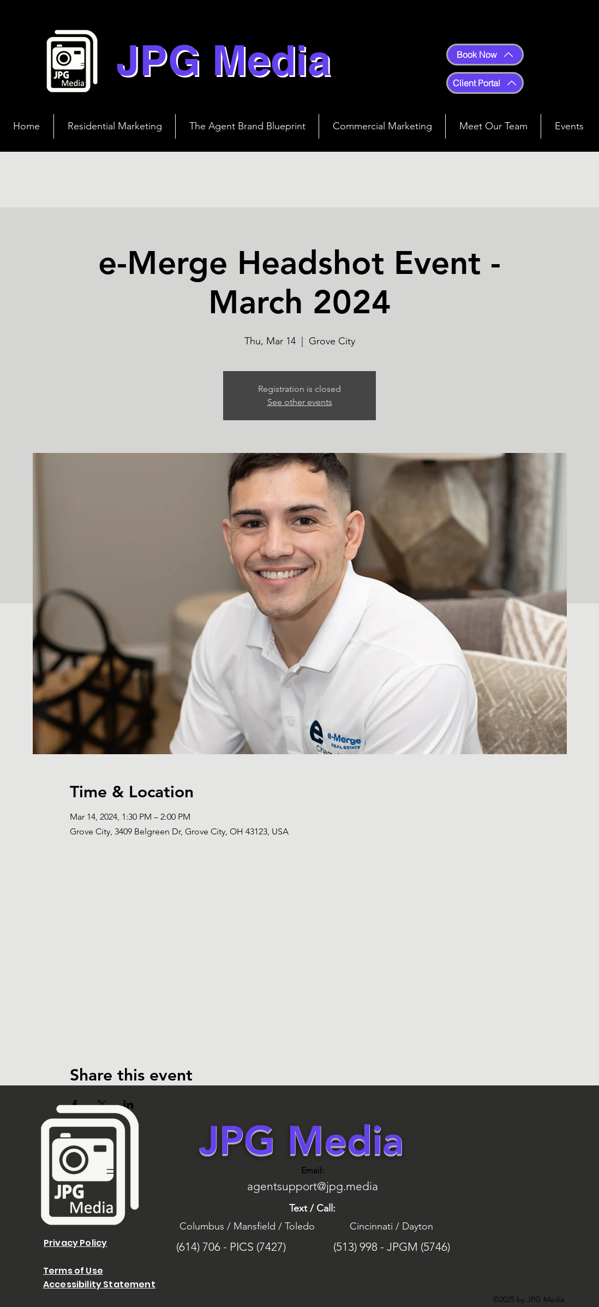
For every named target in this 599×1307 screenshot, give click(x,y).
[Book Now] (485, 54)
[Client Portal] (485, 83)
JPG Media (301, 1140)
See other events (299, 402)
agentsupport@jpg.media (312, 1186)
